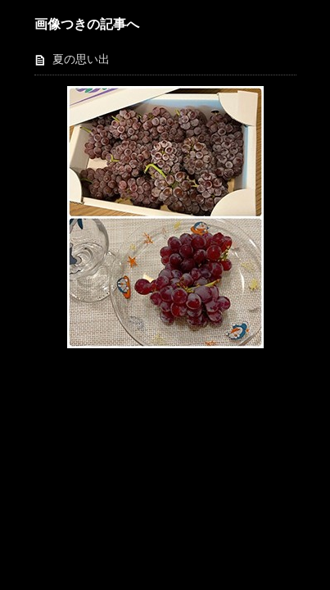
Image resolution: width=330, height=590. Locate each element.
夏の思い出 (81, 59)
